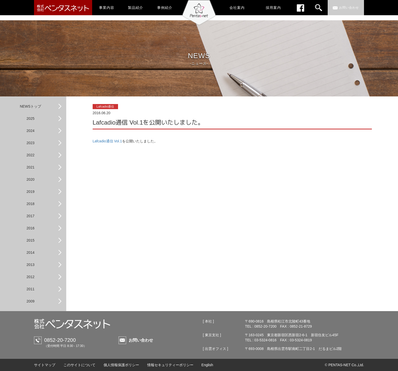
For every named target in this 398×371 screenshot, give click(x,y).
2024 (31, 131)
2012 (31, 277)
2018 (31, 204)
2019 (31, 192)
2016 (31, 228)
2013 (31, 265)
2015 (31, 240)
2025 (31, 118)
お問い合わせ (141, 340)
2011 (31, 289)
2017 (31, 216)
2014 (31, 252)
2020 (31, 179)
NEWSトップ (30, 106)
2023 (31, 143)
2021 (31, 167)
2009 (31, 301)
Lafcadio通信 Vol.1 (107, 141)
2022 (31, 155)
